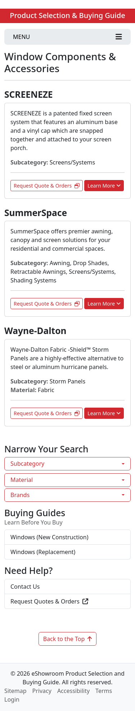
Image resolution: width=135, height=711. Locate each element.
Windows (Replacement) (42, 552)
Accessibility (73, 691)
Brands (20, 495)
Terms (103, 691)
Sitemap (15, 691)
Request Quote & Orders (47, 185)
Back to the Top (67, 639)
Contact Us (25, 587)
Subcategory (27, 464)
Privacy (41, 691)
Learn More (104, 185)
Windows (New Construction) (49, 537)
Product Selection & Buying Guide (67, 15)
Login (11, 699)
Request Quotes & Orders (49, 601)
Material (21, 480)
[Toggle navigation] (67, 37)
